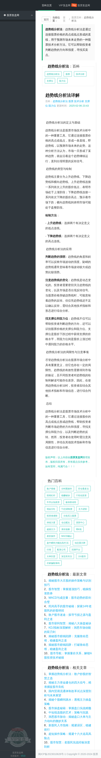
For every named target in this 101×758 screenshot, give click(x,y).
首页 (64, 19)
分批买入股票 (69, 516)
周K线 (79, 529)
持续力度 (51, 522)
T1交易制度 (66, 509)
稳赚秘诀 (65, 495)
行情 (49, 549)
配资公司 (61, 549)
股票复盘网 (84, 5)
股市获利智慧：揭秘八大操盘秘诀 (70, 623)
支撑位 (50, 81)
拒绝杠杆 (51, 495)
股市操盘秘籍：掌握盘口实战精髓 (70, 708)
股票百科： (82, 19)
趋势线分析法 (53, 74)
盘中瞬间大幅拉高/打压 (58, 543)
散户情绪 (51, 488)
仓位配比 (65, 522)
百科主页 (47, 5)
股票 (68, 74)
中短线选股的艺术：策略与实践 (68, 712)
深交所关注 (66, 556)
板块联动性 (71, 502)
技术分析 (80, 74)
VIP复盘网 (66, 5)
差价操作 (51, 536)
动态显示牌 (80, 543)
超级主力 (51, 529)
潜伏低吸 (65, 529)
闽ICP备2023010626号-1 (52, 754)
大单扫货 (51, 556)
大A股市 (82, 556)
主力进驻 (82, 509)
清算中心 (80, 522)
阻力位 (62, 81)
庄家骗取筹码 (53, 563)
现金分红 (51, 509)
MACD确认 (66, 536)
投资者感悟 (52, 516)
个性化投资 (81, 495)
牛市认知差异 (53, 502)
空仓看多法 (83, 488)
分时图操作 (66, 488)
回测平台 (76, 549)
